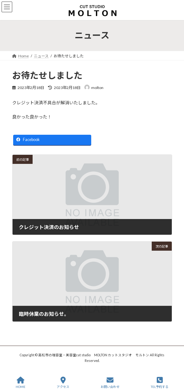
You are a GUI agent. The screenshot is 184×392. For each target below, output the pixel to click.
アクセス (63, 383)
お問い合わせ (110, 383)
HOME (20, 383)
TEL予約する (159, 383)
